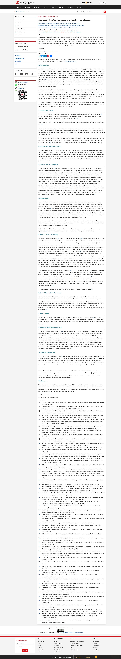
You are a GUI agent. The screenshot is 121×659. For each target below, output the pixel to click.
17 (39, 473)
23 (39, 501)
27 (39, 518)
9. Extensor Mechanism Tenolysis (50, 327)
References (41, 400)
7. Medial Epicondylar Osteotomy (50, 293)
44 (70, 270)
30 (49, 142)
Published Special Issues (21, 46)
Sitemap (40, 647)
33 (47, 175)
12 (39, 449)
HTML (58, 32)
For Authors (56, 645)
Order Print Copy (19, 58)
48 (46, 309)
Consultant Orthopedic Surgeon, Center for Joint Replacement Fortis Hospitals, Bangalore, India (61, 25)
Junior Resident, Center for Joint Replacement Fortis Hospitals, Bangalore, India (57, 27)
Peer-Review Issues (59, 647)
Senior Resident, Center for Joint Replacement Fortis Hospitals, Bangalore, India (57, 30)
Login (102, 2)
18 (39, 480)
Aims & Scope (20, 19)
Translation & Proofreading (76, 645)
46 (53, 285)
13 (46, 79)
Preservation (96, 645)
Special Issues (57, 652)
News (53, 7)
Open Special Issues (20, 43)
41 (39, 579)
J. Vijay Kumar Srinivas (65, 23)
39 (78, 245)
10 (39, 443)
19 (39, 484)
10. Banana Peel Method (46, 352)
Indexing (19, 34)
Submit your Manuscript (65, 657)
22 (39, 497)
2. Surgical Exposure (45, 110)
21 (39, 492)
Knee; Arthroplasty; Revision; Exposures (48, 51)
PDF (54, 32)
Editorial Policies (58, 643)
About (61, 7)
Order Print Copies (74, 643)
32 (55, 168)
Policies (95, 639)
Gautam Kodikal (75, 23)
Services (70, 7)
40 (69, 249)
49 (62, 331)
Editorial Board (20, 28)
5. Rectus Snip (43, 198)
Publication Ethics (97, 643)
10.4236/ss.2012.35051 (46, 32)
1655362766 (21, 88)
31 (62, 150)
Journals (36, 7)
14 (87, 79)
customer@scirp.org (22, 82)
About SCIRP (58, 639)
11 (39, 447)
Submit (79, 7)
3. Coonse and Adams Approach (49, 146)
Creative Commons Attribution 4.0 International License (71, 632)
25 (77, 118)
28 (39, 523)
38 (93, 317)
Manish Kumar (56, 23)
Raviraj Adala (49, 23)
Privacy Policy (96, 649)
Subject (39, 643)
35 (76, 188)
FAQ (16, 64)
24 (101, 114)
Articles (27, 7)
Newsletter (18, 55)
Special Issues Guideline (21, 49)
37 (58, 238)
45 (91, 276)
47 (91, 289)
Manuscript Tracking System (77, 641)
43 (80, 251)
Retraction (95, 647)
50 (61, 356)
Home (19, 7)
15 (39, 464)
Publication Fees (21, 31)
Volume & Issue (74, 649)
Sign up (54, 657)
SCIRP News (78, 657)
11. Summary (43, 381)
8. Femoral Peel (43, 313)
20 (39, 488)
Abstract (40, 35)
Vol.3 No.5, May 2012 (53, 16)
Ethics (55, 641)
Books (45, 7)
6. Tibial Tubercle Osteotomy (48, 235)
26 (39, 514)
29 (69, 132)
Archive (19, 25)
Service (72, 639)
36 (50, 208)
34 (39, 183)
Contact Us (18, 61)
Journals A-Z (41, 641)
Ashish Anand (41, 23)
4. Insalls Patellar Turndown (48, 164)
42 (39, 583)
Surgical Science (42, 16)
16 (39, 469)
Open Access (96, 641)
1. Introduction (43, 65)
